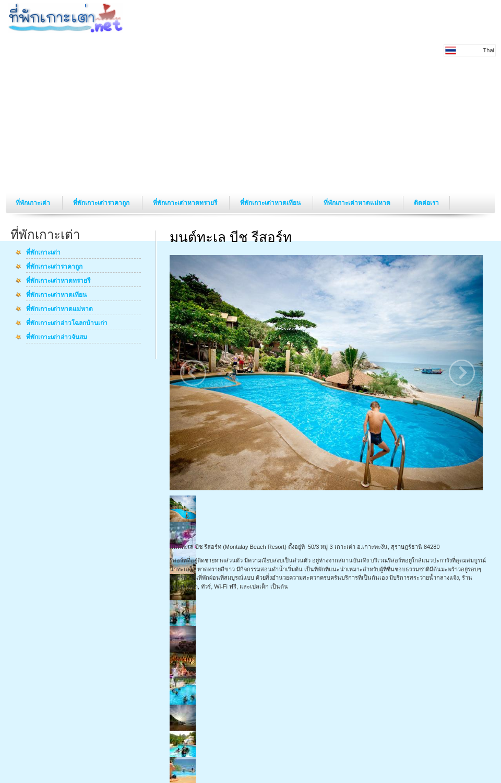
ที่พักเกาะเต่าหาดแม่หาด (358, 202)
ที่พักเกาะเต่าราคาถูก (102, 202)
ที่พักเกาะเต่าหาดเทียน (271, 202)
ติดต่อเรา (426, 202)
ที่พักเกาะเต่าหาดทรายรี (186, 202)
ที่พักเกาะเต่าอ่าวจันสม (56, 338)
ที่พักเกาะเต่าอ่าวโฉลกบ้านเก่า (67, 323)
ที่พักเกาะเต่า (34, 202)
